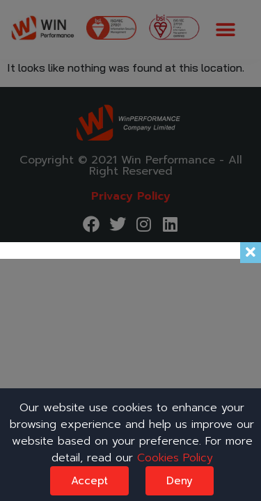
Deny (179, 480)
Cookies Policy (175, 458)
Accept (89, 480)
